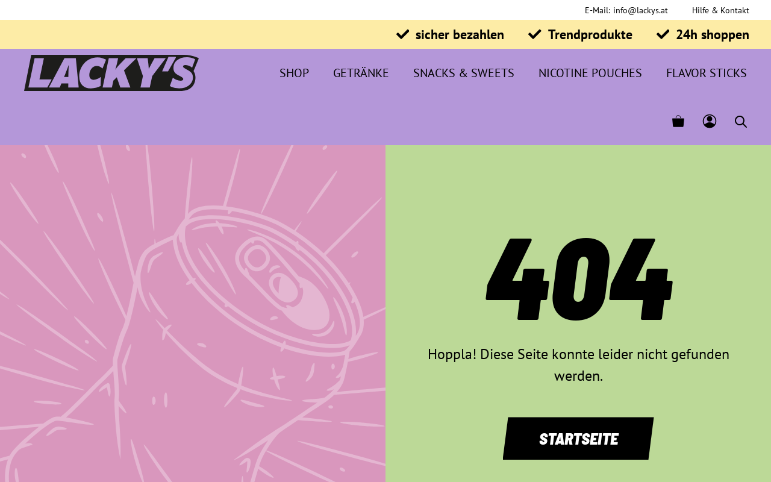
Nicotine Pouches (590, 73)
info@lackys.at (640, 10)
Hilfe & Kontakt (720, 10)
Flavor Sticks (706, 73)
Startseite (578, 438)
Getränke (361, 73)
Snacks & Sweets (463, 73)
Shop (294, 73)
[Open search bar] (741, 121)
